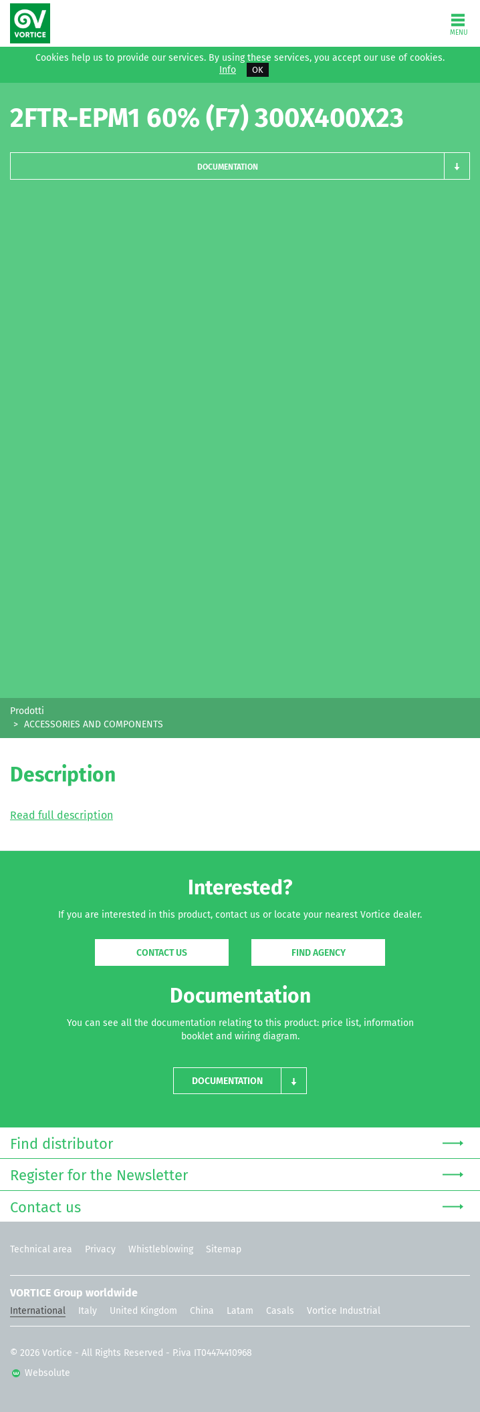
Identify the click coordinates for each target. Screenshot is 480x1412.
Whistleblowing (160, 1249)
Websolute (41, 1373)
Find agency (318, 952)
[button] (240, 166)
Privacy (100, 1249)
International (38, 1310)
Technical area (41, 1249)
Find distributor (236, 1142)
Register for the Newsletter (236, 1174)
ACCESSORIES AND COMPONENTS (93, 724)
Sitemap (223, 1249)
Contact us (161, 952)
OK (257, 70)
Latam (240, 1310)
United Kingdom (143, 1310)
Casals (280, 1310)
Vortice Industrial (343, 1310)
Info (227, 70)
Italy (87, 1310)
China (202, 1310)
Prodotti (27, 711)
